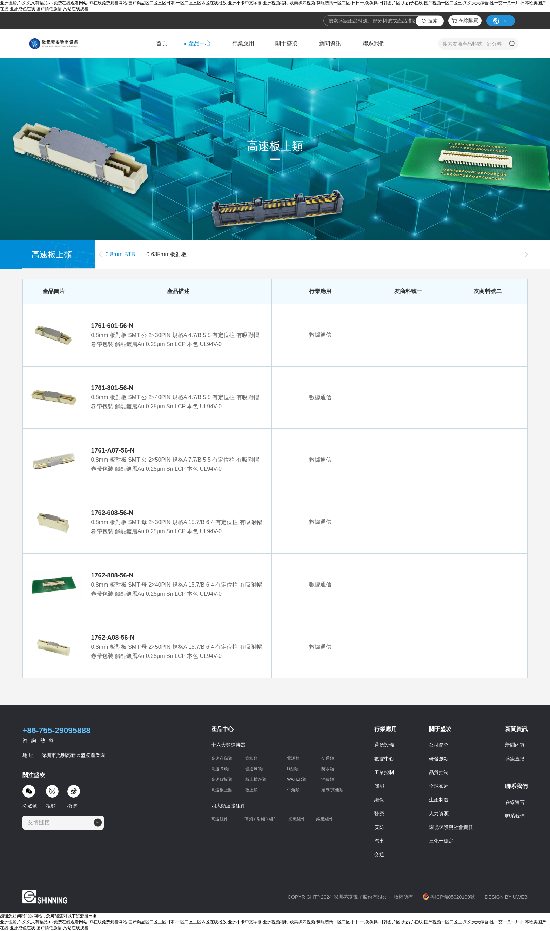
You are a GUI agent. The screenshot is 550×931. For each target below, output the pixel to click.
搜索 (433, 21)
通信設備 (384, 744)
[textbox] (41, 822)
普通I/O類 (254, 769)
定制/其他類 (332, 790)
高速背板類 (221, 779)
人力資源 (439, 813)
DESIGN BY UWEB (506, 897)
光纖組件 (296, 819)
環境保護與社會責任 (451, 827)
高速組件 (219, 819)
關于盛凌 (286, 43)
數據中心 (384, 758)
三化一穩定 (441, 840)
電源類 (293, 758)
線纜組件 (324, 819)
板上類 (251, 790)
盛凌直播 (515, 758)
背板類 (251, 758)
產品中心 (199, 43)
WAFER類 (296, 779)
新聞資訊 (330, 43)
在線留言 (515, 802)
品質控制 (439, 772)
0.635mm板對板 (166, 254)
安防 (379, 827)
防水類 (327, 769)
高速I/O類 (220, 769)
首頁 (161, 43)
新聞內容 (515, 744)
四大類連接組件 (228, 805)
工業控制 (384, 772)
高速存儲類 (221, 758)
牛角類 (293, 790)
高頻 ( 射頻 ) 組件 (260, 819)
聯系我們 (373, 43)
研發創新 (439, 758)
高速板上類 (221, 790)
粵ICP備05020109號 (449, 897)
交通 (379, 854)
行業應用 (243, 43)
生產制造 (439, 799)
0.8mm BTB (120, 254)
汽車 (379, 840)
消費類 (327, 779)
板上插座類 (255, 779)
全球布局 (439, 786)
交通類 (327, 758)
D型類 (293, 769)
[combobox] (63, 823)
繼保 (379, 799)
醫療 (379, 813)
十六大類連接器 (228, 744)
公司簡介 (439, 744)
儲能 (379, 786)
